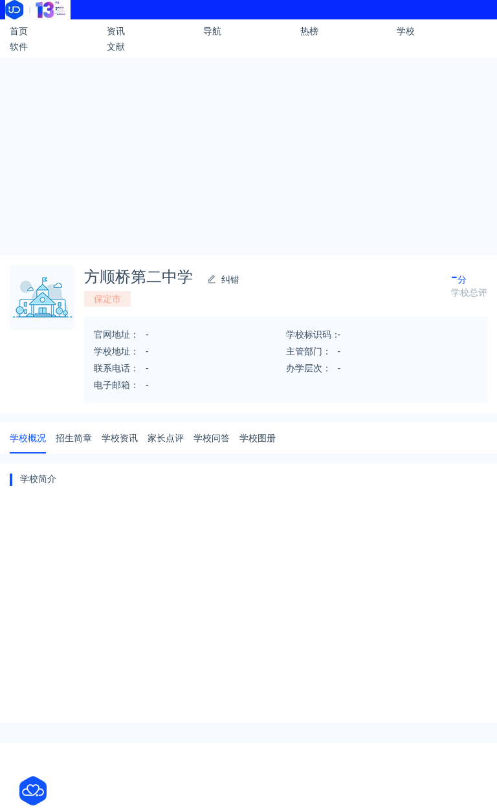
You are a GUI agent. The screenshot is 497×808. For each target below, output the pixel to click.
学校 (406, 31)
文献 (116, 46)
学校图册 (257, 438)
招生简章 (74, 438)
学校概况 (28, 438)
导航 (212, 31)
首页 (19, 31)
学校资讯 (120, 438)
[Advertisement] (248, 154)
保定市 (107, 299)
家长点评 (166, 438)
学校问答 (211, 438)
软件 (19, 46)
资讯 (116, 31)
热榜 (309, 31)
